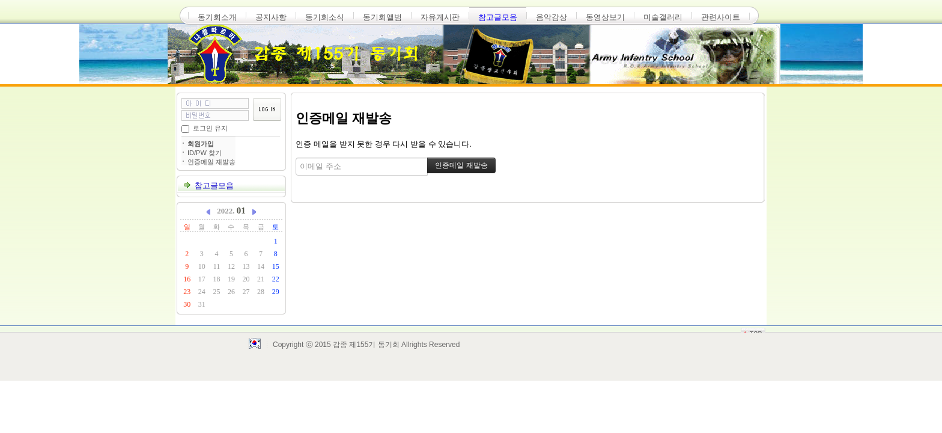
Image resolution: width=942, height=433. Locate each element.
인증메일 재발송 (211, 161)
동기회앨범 (382, 17)
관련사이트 (720, 17)
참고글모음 (497, 17)
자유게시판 (440, 17)
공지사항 (271, 17)
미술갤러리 (662, 17)
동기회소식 (324, 17)
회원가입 (200, 143)
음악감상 (551, 17)
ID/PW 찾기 (204, 152)
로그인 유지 (210, 128)
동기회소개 (217, 17)
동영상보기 (605, 17)
